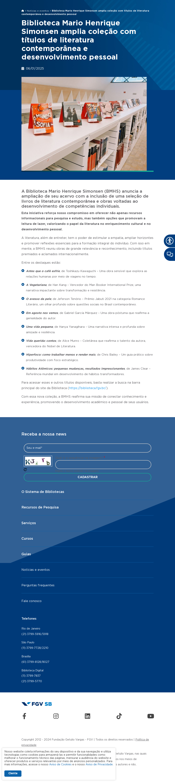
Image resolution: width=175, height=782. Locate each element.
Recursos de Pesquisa (40, 507)
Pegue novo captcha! (25, 469)
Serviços (28, 523)
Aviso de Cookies (60, 764)
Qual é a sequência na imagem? (79, 457)
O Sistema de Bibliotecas (42, 492)
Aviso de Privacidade (99, 764)
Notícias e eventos (38, 11)
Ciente (12, 773)
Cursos (27, 538)
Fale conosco (31, 601)
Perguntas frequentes (37, 585)
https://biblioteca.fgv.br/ (87, 388)
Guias (26, 554)
